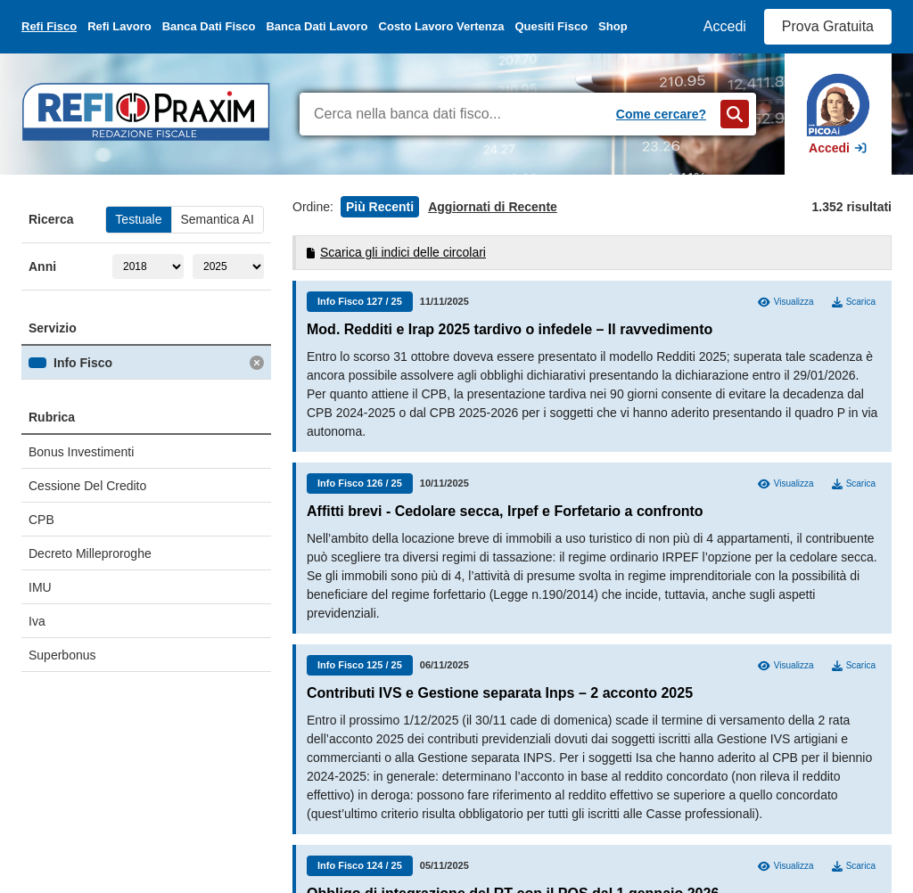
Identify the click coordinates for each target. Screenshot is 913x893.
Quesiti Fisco (551, 26)
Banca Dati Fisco (209, 26)
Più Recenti (380, 207)
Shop (613, 26)
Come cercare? (661, 114)
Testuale (138, 219)
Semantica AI (218, 219)
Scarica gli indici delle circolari (396, 252)
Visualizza (785, 302)
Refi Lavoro (119, 26)
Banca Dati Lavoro (316, 26)
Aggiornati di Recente (492, 207)
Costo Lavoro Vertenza (442, 26)
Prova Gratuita (828, 26)
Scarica (854, 302)
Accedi (724, 26)
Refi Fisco (49, 26)
